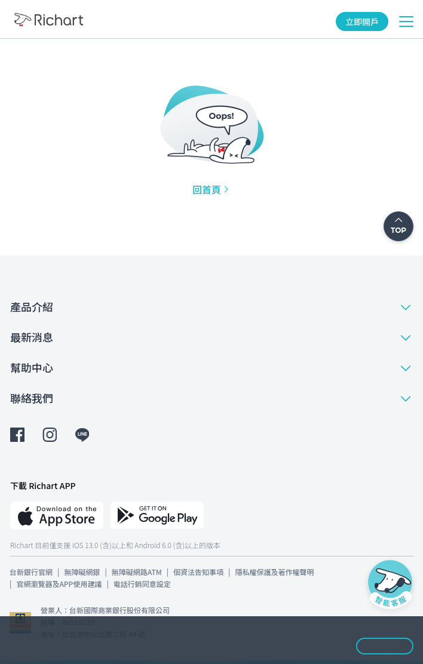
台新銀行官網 (31, 572)
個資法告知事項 (198, 572)
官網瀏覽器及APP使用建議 (59, 584)
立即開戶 (362, 21)
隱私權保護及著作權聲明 (274, 572)
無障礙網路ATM (137, 572)
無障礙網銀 (82, 572)
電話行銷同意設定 (142, 584)
